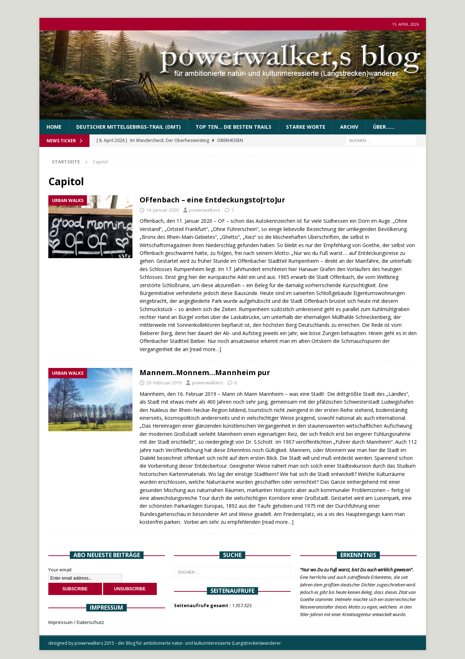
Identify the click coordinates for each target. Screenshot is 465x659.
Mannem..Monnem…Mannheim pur (205, 372)
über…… (383, 126)
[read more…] (205, 349)
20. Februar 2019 (163, 382)
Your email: (60, 569)
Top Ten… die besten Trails (233, 126)
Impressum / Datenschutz (76, 622)
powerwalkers (204, 210)
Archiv (349, 126)
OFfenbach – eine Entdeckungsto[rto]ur (212, 200)
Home (54, 126)
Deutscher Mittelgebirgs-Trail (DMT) (128, 126)
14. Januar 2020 (162, 210)
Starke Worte (305, 126)
